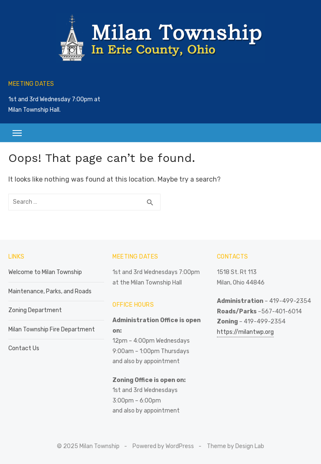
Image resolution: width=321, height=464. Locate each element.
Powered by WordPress (163, 446)
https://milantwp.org (245, 332)
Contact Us (23, 348)
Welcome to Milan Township (45, 272)
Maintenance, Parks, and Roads (50, 291)
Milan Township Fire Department (51, 329)
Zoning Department (35, 310)
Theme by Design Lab (235, 446)
